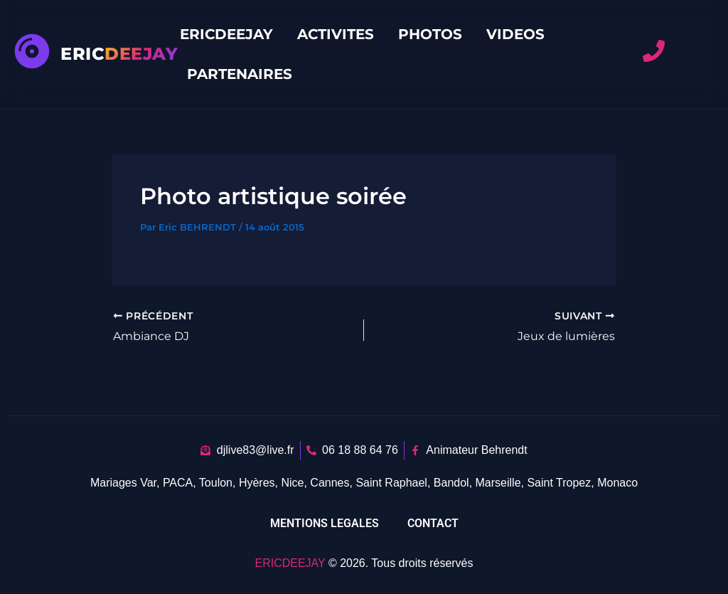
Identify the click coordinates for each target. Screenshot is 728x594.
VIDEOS (515, 34)
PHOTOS (430, 34)
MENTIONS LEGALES (324, 523)
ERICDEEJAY (226, 34)
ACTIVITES (335, 34)
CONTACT (433, 523)
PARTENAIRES (239, 74)
